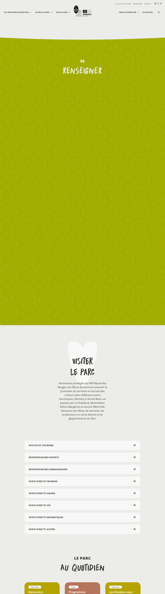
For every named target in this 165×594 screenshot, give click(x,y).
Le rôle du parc (45, 12)
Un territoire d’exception (19, 12)
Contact (147, 4)
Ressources (137, 4)
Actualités (147, 12)
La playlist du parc (123, 4)
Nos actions (64, 12)
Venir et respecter (130, 12)
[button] (158, 12)
